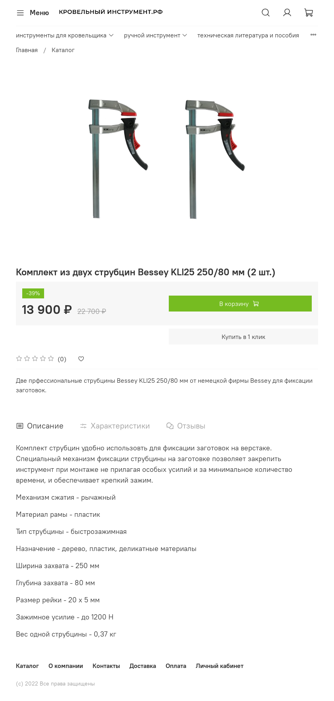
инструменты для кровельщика (65, 35)
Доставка (142, 666)
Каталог (63, 50)
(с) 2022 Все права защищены (55, 683)
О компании (65, 666)
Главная (27, 50)
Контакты (106, 666)
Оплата (176, 666)
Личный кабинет (219, 666)
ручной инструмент (156, 35)
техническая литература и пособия (248, 35)
